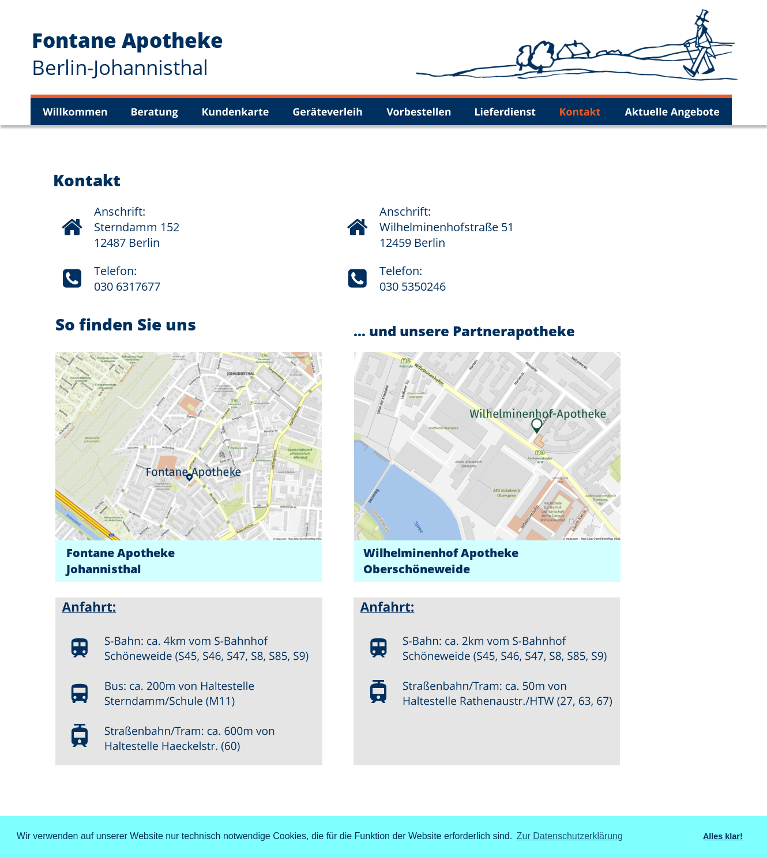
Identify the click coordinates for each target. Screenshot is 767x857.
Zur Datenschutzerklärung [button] (570, 836)
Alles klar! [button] (723, 836)
